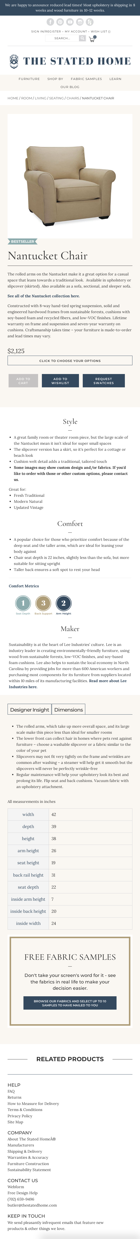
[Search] (82, 38)
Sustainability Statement (29, 1169)
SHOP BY (55, 78)
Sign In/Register (46, 31)
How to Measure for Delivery (33, 1103)
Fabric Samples (86, 78)
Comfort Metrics (24, 586)
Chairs (73, 98)
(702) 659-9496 (21, 1199)
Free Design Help (23, 1192)
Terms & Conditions (25, 1109)
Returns (14, 1097)
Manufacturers (21, 1145)
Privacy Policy (20, 1115)
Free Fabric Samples (70, 981)
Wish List (101, 31)
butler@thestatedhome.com (32, 1205)
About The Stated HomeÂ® (32, 1139)
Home (13, 98)
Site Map (15, 1122)
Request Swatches (104, 381)
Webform (16, 1186)
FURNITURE (29, 78)
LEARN (115, 78)
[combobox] (62, 37)
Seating (56, 98)
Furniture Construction (28, 1163)
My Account (76, 31)
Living (40, 98)
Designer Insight (29, 710)
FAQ (11, 1091)
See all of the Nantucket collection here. (44, 296)
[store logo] (70, 61)
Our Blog (70, 87)
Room (26, 98)
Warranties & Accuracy (28, 1157)
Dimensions (68, 710)
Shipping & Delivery (25, 1151)
